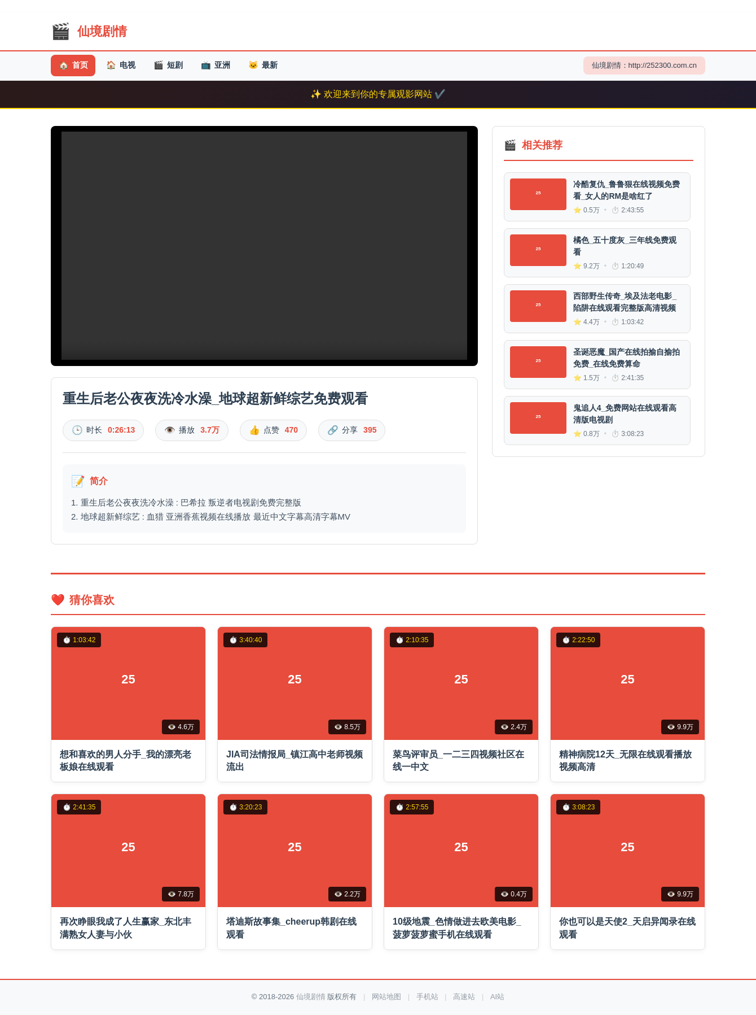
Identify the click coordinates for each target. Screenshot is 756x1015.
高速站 (464, 996)
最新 (282, 65)
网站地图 (386, 996)
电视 (127, 65)
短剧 (179, 65)
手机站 (427, 996)
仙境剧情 (311, 996)
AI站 (497, 996)
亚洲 (231, 65)
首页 (75, 65)
